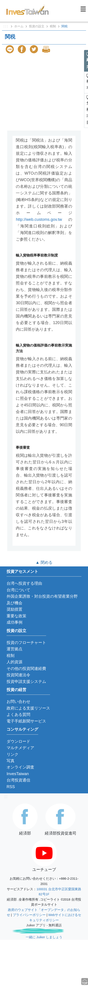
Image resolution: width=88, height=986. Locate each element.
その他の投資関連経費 (26, 668)
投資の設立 (36, 26)
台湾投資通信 (18, 780)
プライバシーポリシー (29, 915)
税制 (53, 26)
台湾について (18, 590)
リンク (12, 754)
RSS (11, 786)
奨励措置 (14, 609)
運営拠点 (14, 649)
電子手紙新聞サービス (26, 721)
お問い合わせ (18, 701)
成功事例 (14, 622)
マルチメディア (20, 747)
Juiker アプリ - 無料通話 (44, 925)
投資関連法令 (18, 675)
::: (5, 796)
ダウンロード (18, 741)
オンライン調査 (20, 767)
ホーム (18, 26)
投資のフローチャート (26, 642)
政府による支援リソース (28, 708)
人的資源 (14, 662)
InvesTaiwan (18, 773)
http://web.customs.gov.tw (39, 219)
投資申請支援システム (26, 681)
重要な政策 (16, 616)
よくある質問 (18, 714)
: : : (6, 26)
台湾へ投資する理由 (24, 583)
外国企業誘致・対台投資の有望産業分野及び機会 (42, 599)
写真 (10, 760)
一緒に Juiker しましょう (44, 937)
